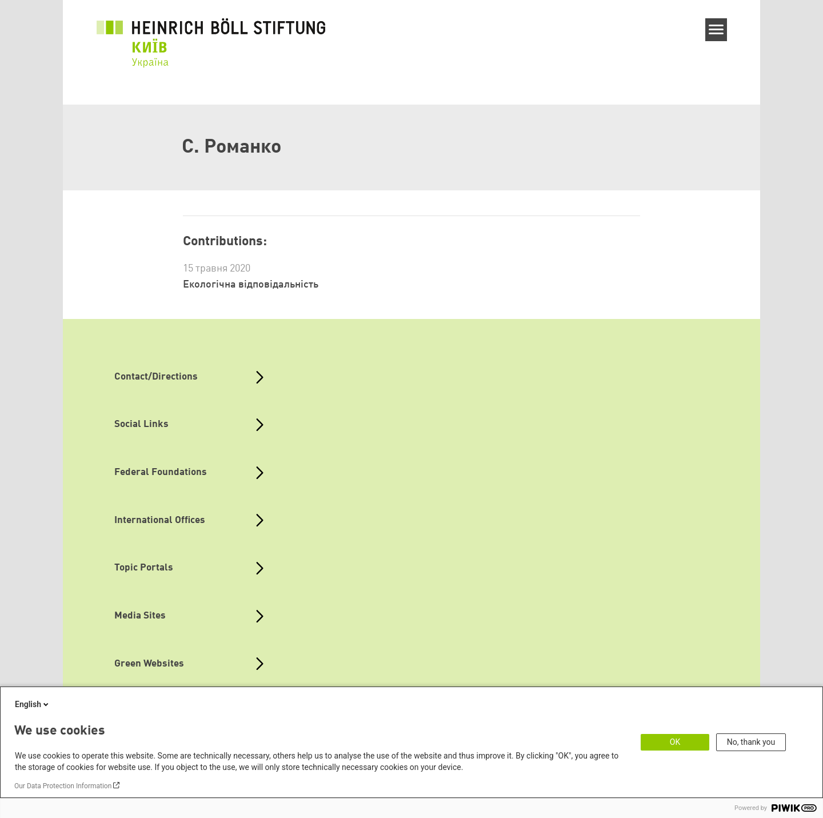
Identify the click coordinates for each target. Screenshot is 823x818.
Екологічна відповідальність (250, 285)
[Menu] (716, 29)
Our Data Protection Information (62, 786)
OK (675, 742)
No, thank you (751, 742)
